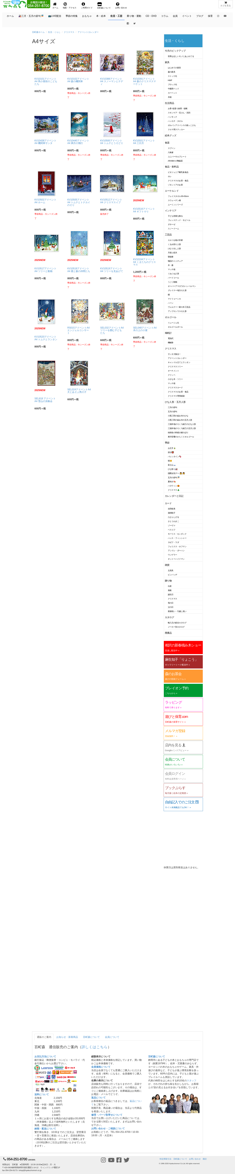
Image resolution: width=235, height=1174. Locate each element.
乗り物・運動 (134, 16)
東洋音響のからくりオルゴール (181, 437)
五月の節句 (172, 411)
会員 (175, 16)
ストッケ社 (172, 76)
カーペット (172, 93)
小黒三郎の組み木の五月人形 (180, 420)
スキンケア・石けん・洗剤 (179, 113)
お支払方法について (45, 1056)
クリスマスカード (175, 387)
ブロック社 (172, 84)
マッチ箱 (171, 269)
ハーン (171, 303)
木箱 (170, 97)
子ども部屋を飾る (175, 216)
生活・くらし (54, 32)
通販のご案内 (44, 1037)
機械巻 (171, 342)
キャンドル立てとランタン (179, 362)
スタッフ (191, 1080)
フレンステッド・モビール (179, 220)
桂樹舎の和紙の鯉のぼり (178, 432)
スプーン (171, 148)
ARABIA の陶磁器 (175, 161)
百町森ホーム (38, 32)
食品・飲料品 (172, 166)
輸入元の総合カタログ (177, 623)
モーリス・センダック (177, 534)
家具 (167, 62)
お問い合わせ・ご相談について (108, 1128)
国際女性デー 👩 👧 (176, 473)
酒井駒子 (171, 513)
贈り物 (168, 580)
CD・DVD (151, 16)
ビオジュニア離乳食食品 (178, 172)
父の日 (171, 607)
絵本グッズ (170, 135)
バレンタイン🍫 (174, 456)
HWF (170, 80)
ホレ (170, 176)
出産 (170, 586)
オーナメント (173, 371)
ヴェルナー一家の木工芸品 (179, 307)
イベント (187, 16)
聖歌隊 (171, 257)
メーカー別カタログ (176, 627)
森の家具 (171, 72)
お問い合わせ (195, 1159)
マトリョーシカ (174, 299)
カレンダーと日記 (174, 496)
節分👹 (171, 452)
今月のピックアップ (175, 50)
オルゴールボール (175, 327)
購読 (205, 1159)
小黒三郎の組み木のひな (178, 416)
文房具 (171, 570)
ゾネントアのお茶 (175, 185)
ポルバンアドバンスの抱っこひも (182, 125)
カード (168, 503)
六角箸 (171, 152)
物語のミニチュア (175, 261)
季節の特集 (72, 16)
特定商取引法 (165, 1159)
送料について (41, 1094)
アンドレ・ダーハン (176, 550)
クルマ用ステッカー (176, 129)
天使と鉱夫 (172, 252)
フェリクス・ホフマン (177, 546)
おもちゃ (87, 16)
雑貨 (167, 565)
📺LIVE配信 (54, 16)
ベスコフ (171, 530)
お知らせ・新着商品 (67, 1037)
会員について (112, 1037)
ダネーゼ (171, 224)
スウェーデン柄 (174, 200)
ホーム (10, 16)
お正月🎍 (172, 448)
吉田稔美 (171, 509)
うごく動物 (172, 282)
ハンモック (172, 117)
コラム (164, 16)
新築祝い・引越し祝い (177, 611)
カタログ (169, 617)
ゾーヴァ (171, 525)
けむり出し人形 (174, 248)
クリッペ (171, 375)
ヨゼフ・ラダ (173, 542)
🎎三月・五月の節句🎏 (31, 16)
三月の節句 (172, 407)
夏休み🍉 (172, 481)
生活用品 (169, 103)
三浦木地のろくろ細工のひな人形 (182, 424)
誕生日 (171, 594)
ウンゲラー (172, 555)
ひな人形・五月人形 (175, 402)
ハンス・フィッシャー (177, 538)
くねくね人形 (173, 273)
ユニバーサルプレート (177, 157)
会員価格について (100, 1067)
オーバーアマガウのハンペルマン (182, 286)
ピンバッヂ (172, 575)
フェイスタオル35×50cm (178, 196)
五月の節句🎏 (174, 477)
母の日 (171, 603)
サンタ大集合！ (174, 354)
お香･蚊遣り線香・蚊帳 (177, 108)
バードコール (173, 278)
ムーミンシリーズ (175, 204)
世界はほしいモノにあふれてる (181, 56)
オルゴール (170, 317)
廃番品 (168, 633)
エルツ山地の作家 (175, 240)
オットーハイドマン (176, 559)
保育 (210, 16)
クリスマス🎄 (174, 490)
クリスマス (69, 32)
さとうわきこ (173, 521)
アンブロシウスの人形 (177, 311)
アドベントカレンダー (88, 32)
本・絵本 (101, 16)
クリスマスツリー (175, 366)
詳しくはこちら (95, 1047)
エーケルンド (172, 191)
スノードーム (173, 228)
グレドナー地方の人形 (177, 290)
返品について (98, 1097)
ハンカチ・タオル (175, 121)
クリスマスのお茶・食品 (178, 180)
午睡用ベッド (173, 89)
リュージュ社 (173, 323)
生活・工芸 (116, 16)
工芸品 (168, 234)
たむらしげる (173, 517)
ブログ (199, 16)
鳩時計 (168, 333)
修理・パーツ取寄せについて (106, 1115)
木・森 (171, 265)
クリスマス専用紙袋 (176, 396)
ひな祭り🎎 (173, 469)
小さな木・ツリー (175, 379)
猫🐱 (170, 461)
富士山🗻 (172, 465)
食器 (167, 142)
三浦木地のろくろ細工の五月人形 (182, 428)
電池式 (171, 338)
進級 (170, 590)
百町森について (91, 1037)
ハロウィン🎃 (174, 486)
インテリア (170, 210)
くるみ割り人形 (174, 244)
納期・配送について (45, 1128)
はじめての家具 (174, 68)
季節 (167, 442)
